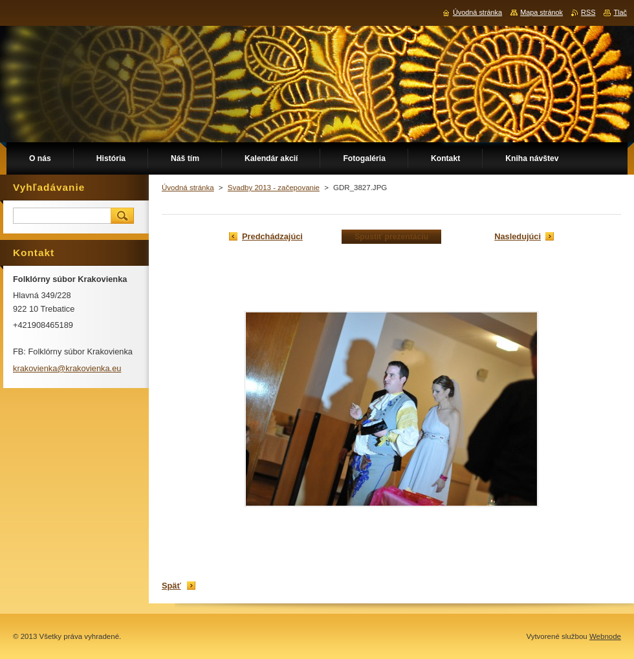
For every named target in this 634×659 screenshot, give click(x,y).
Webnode (605, 636)
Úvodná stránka (188, 187)
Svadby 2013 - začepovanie (274, 187)
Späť (171, 585)
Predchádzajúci (272, 236)
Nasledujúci (517, 236)
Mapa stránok (541, 12)
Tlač (620, 12)
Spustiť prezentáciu (391, 236)
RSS (588, 12)
